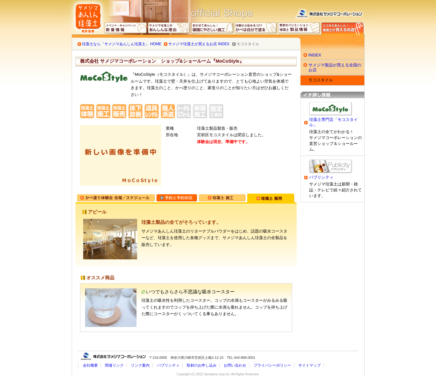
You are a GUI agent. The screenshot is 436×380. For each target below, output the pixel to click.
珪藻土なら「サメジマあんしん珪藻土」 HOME (121, 44)
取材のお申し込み (202, 365)
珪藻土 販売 (270, 198)
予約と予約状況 (176, 198)
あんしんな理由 (169, 28)
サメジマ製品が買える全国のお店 (335, 67)
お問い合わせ (235, 365)
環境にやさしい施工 (212, 28)
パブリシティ (321, 177)
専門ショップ (342, 28)
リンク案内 (140, 365)
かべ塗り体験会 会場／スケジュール (116, 198)
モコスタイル (321, 80)
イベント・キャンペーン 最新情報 (126, 28)
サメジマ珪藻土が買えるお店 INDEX (198, 44)
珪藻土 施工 (222, 198)
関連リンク (114, 365)
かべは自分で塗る (256, 28)
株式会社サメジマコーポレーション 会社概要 (329, 12)
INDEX (315, 55)
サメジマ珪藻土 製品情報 (299, 28)
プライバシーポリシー (272, 365)
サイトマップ (309, 365)
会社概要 (90, 365)
